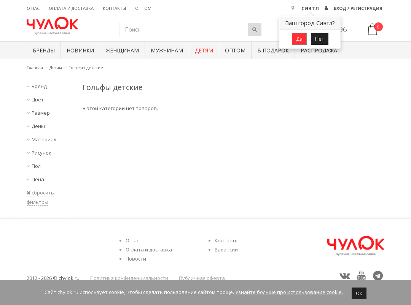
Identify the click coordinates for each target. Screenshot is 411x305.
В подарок (273, 50)
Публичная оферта (202, 278)
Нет (319, 38)
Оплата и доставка (71, 8)
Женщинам (122, 50)
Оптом (143, 8)
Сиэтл (310, 8)
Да (299, 38)
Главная (35, 67)
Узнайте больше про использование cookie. (289, 291)
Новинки (80, 50)
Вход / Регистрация (358, 8)
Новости (136, 258)
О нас (33, 8)
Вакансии (226, 249)
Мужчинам (167, 50)
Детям (204, 50)
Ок (359, 293)
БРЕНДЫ (44, 50)
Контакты (114, 8)
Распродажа (319, 50)
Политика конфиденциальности (129, 278)
